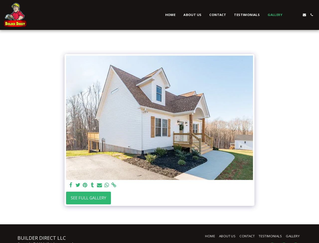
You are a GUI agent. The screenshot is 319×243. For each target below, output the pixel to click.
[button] (290, 14)
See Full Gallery (88, 198)
